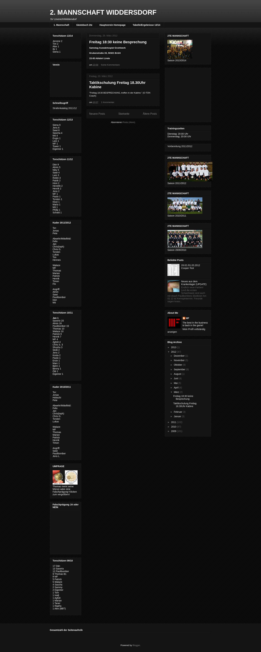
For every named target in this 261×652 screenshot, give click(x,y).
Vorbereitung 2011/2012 (179, 146)
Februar (178, 412)
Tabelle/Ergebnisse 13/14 (146, 25)
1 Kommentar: (108, 102)
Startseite (123, 113)
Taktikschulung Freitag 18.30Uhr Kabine (184, 405)
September (180, 369)
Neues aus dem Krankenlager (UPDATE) (194, 283)
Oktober (178, 364)
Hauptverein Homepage (113, 25)
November (179, 360)
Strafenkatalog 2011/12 (65, 108)
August (178, 374)
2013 (174, 347)
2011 (174, 422)
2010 (174, 426)
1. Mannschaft (61, 25)
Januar (178, 416)
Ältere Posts (150, 113)
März (177, 392)
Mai (176, 383)
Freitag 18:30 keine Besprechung (118, 42)
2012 (174, 351)
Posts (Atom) (129, 122)
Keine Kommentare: (111, 65)
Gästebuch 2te (84, 25)
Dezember (179, 355)
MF (187, 318)
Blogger (136, 645)
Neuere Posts (97, 113)
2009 (174, 431)
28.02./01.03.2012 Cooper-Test (190, 266)
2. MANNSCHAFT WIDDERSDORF (103, 12)
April (176, 387)
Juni (176, 378)
